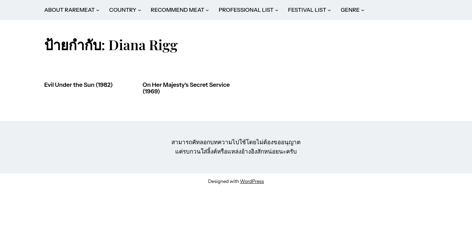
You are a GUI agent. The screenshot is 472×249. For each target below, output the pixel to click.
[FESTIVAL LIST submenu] (329, 10)
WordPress (252, 181)
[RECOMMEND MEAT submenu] (207, 10)
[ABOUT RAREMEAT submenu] (98, 10)
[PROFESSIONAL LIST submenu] (277, 10)
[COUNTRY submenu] (139, 10)
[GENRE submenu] (363, 10)
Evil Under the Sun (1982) (78, 85)
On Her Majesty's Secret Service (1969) (186, 88)
